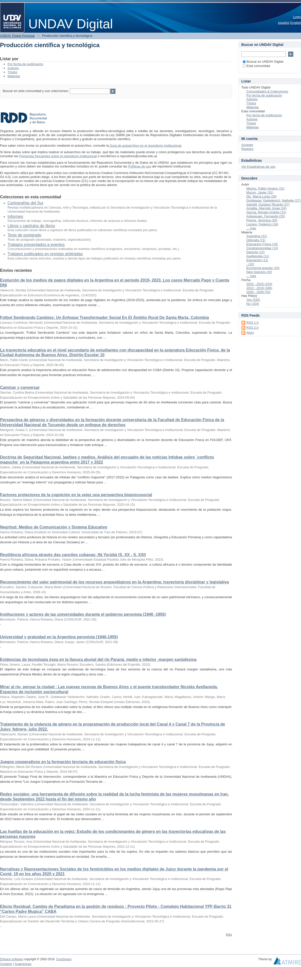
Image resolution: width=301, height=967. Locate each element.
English (295, 23)
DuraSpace (63, 959)
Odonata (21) (256, 240)
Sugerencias (23, 964)
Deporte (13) (255, 252)
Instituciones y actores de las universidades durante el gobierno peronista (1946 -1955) (83, 614)
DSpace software (11, 959)
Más (229, 934)
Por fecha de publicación (25, 64)
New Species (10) (259, 272)
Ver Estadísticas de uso (258, 166)
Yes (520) (253, 300)
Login (297, 17)
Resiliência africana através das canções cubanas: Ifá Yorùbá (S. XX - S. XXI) (73, 555)
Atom (250, 332)
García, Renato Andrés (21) (266, 212)
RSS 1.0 (252, 322)
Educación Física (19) (262, 244)
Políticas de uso (139, 166)
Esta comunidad (256, 66)
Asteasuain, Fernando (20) (265, 216)
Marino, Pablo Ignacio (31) (265, 188)
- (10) (250, 264)
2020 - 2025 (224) (259, 284)
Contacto (6, 964)
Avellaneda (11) (257, 256)
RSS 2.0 (252, 327)
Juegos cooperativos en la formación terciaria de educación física (63, 762)
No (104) (252, 304)
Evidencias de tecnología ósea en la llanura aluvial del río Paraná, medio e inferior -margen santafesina (98, 659)
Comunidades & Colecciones (267, 91)
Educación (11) (257, 260)
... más (251, 228)
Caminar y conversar (20, 387)
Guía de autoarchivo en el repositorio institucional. (145, 145)
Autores (13, 68)
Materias (14, 76)
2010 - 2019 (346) (259, 288)
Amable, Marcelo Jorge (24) (266, 208)
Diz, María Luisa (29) (261, 196)
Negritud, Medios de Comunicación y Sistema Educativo (53, 527)
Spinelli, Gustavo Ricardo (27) (268, 204)
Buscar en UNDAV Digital (263, 61)
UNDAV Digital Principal (17, 36)
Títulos (12, 72)
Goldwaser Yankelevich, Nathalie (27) (273, 200)
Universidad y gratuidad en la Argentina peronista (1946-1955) (59, 637)
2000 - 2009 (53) (258, 292)
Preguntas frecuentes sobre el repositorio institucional (58, 156)
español (283, 23)
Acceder (247, 145)
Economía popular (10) (262, 268)
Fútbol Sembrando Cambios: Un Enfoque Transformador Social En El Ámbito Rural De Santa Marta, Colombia (104, 317)
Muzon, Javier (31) (259, 192)
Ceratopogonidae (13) (262, 248)
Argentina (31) (256, 236)
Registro (247, 149)
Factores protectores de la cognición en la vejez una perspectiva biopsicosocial (76, 495)
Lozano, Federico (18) (262, 224)
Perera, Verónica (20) (261, 220)
